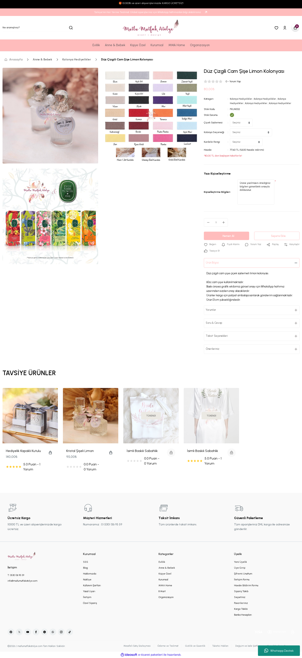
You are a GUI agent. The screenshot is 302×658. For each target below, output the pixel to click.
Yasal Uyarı (89, 591)
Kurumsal (163, 579)
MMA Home (165, 585)
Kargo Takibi (241, 609)
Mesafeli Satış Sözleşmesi (127, 646)
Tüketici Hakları (215, 646)
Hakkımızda (89, 573)
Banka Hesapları (243, 615)
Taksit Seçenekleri (219, 336)
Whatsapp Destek (279, 650)
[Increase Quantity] (225, 222)
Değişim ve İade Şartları (244, 646)
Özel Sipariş (90, 603)
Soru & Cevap (216, 323)
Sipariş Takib (241, 591)
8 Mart (162, 591)
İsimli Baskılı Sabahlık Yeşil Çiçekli (202, 451)
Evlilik (162, 562)
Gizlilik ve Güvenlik (189, 646)
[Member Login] (285, 28)
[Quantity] (216, 222)
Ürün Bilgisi (214, 263)
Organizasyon (166, 597)
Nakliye (87, 579)
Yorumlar (213, 310)
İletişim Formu (241, 579)
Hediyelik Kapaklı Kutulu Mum (23, 451)
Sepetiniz (239, 597)
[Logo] (151, 27)
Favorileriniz (241, 603)
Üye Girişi (239, 568)
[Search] (38, 28)
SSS (85, 562)
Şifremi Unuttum (243, 573)
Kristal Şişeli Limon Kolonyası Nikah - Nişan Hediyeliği (83, 451)
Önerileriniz (214, 349)
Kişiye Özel (165, 573)
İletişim (87, 597)
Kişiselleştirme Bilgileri (217, 191)
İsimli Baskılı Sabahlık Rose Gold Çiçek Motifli (144, 451)
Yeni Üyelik (240, 562)
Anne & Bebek (167, 568)
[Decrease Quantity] (207, 222)
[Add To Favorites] (210, 244)
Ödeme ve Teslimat (160, 646)
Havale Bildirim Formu (246, 585)
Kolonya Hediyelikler (241, 98)
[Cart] (295, 28)
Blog (85, 568)
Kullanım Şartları (92, 585)
